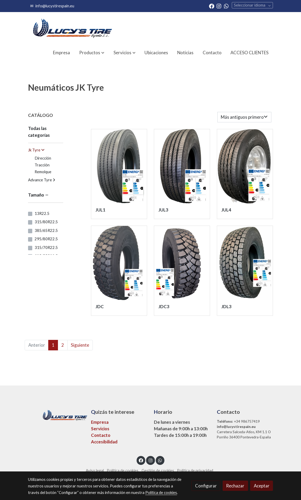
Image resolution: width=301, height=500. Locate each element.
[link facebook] (211, 5)
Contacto (100, 435)
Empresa (100, 422)
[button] (92, 52)
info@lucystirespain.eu (54, 6)
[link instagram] (219, 5)
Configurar (206, 485)
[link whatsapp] (226, 5)
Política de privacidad (195, 470)
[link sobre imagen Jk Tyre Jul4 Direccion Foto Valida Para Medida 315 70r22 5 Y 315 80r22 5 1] (245, 166)
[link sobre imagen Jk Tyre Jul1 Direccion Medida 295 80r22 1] (119, 166)
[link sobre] (56, 414)
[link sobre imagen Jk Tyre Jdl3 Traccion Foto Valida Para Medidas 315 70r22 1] (245, 263)
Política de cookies (122, 470)
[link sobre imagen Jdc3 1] (182, 263)
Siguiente (80, 345)
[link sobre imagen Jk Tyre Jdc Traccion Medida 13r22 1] (119, 263)
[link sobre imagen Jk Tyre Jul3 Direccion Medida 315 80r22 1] (182, 166)
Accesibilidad (104, 441)
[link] (72, 28)
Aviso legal (95, 470)
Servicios (100, 428)
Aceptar (262, 485)
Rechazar (235, 485)
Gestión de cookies (158, 470)
